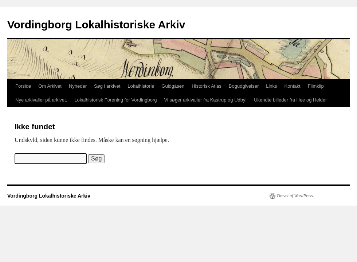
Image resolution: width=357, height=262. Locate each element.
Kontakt (293, 86)
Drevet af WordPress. (295, 195)
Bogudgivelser (244, 86)
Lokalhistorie (141, 86)
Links (271, 86)
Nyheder (78, 86)
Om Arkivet (50, 86)
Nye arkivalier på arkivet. (41, 100)
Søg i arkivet (107, 86)
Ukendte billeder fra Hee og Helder (290, 100)
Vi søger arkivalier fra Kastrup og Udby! (205, 100)
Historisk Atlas (206, 86)
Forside (23, 86)
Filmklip (316, 86)
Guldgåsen (172, 86)
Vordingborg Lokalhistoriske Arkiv (96, 25)
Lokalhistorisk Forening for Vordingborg (115, 100)
